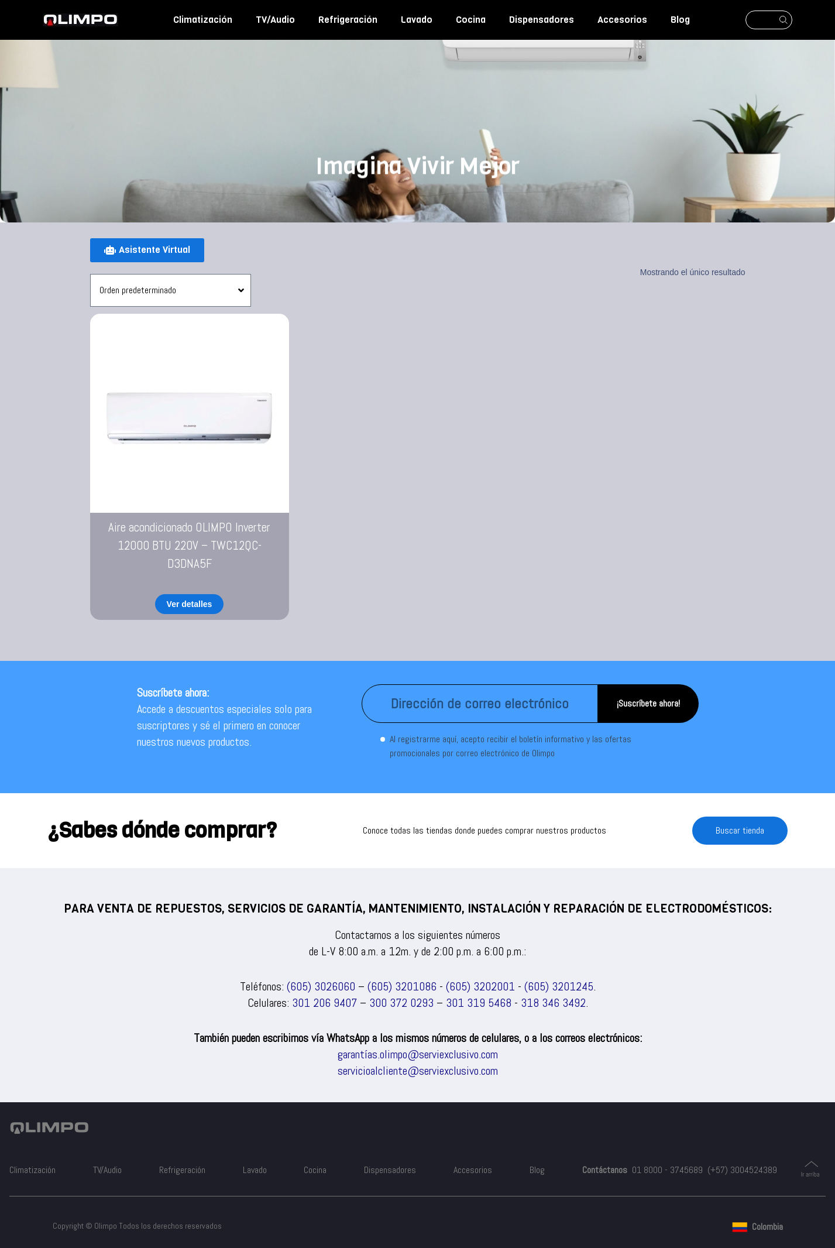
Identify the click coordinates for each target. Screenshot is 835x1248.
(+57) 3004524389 (742, 1170)
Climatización (202, 19)
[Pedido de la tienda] (170, 290)
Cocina (471, 19)
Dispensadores (541, 19)
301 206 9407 (324, 1002)
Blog (680, 19)
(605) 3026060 (321, 986)
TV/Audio (275, 19)
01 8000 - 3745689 (667, 1170)
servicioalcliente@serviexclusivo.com (418, 1070)
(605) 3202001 (480, 986)
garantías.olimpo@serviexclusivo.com (418, 1054)
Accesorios (622, 19)
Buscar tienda (740, 830)
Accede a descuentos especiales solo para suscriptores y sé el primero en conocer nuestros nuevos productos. (224, 725)
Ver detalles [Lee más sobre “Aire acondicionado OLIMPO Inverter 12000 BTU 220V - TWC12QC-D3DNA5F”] (189, 604)
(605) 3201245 (558, 986)
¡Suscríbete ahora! (648, 703)
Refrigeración (347, 19)
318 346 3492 (553, 1002)
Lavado (416, 19)
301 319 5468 (478, 1002)
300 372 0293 (401, 1002)
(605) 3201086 (402, 986)
